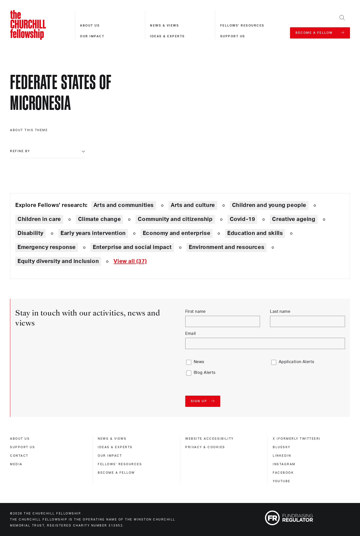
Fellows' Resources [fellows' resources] (120, 464)
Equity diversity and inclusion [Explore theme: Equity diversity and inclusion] (58, 261)
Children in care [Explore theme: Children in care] (39, 219)
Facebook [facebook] (283, 472)
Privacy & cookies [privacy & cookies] (205, 447)
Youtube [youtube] (281, 481)
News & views (164, 25)
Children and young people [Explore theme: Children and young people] (269, 205)
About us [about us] (20, 438)
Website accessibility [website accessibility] (209, 438)
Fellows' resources (242, 25)
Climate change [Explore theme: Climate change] (99, 219)
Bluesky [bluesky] (281, 447)
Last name (280, 312)
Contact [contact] (19, 455)
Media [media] (16, 464)
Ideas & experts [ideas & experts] (115, 447)
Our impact (92, 36)
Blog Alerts (205, 373)
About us (90, 25)
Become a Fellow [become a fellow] (116, 472)
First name (195, 312)
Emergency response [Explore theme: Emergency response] (47, 247)
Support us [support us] (22, 447)
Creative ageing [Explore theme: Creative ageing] (293, 219)
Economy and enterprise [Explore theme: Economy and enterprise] (176, 233)
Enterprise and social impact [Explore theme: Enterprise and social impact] (132, 247)
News (199, 362)
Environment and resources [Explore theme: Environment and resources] (226, 247)
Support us (232, 36)
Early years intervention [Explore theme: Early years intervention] (93, 233)
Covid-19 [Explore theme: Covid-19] (242, 219)
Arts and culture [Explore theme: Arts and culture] (193, 205)
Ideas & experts (167, 36)
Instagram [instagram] (284, 464)
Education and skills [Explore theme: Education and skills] (255, 233)
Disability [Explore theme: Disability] (31, 233)
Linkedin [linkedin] (282, 455)
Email (190, 334)
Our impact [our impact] (110, 455)
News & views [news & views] (112, 438)
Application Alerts (296, 362)
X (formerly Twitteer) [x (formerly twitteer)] (296, 438)
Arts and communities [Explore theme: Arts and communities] (124, 205)
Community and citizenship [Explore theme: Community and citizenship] (175, 219)
